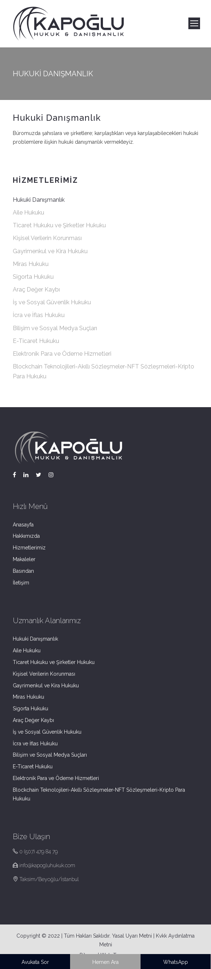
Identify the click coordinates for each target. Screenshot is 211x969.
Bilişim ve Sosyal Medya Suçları (55, 328)
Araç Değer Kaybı (36, 289)
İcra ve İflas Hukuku (39, 315)
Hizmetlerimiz (29, 548)
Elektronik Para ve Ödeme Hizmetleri (62, 353)
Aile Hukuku (28, 212)
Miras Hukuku (31, 263)
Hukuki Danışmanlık (39, 199)
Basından (23, 571)
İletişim (21, 583)
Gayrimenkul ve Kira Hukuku (50, 251)
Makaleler (24, 559)
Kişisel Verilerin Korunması (47, 238)
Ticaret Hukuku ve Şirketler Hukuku (59, 225)
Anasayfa (23, 525)
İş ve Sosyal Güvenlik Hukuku (52, 302)
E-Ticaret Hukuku (36, 340)
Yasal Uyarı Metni (132, 936)
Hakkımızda (26, 536)
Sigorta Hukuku (33, 276)
